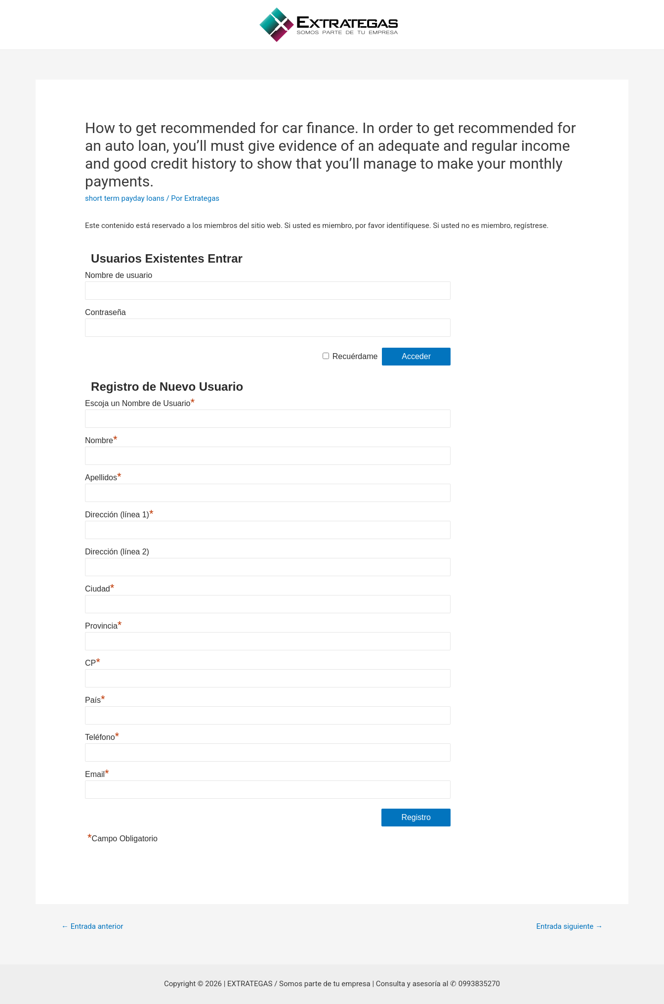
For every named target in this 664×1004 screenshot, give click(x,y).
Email (97, 774)
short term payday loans (125, 198)
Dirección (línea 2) (117, 552)
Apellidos (103, 477)
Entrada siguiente (569, 926)
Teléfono (102, 737)
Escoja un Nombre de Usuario (140, 403)
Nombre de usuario (118, 275)
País (95, 700)
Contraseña (105, 312)
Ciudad (99, 589)
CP (92, 663)
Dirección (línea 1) (119, 514)
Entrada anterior (92, 926)
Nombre (101, 440)
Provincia (103, 626)
